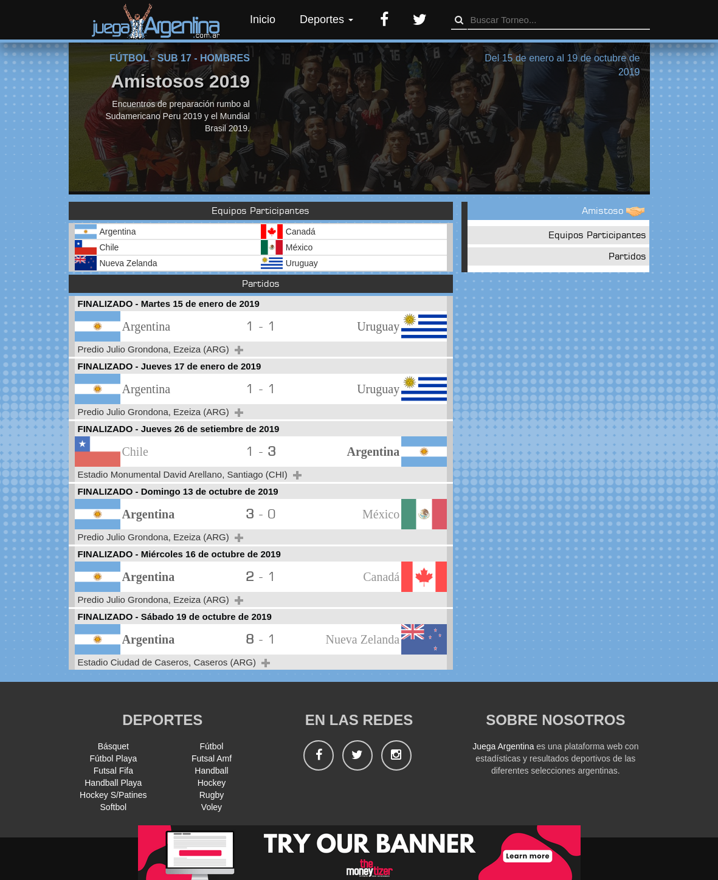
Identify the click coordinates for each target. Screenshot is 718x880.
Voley (211, 807)
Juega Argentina (503, 746)
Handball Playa (113, 783)
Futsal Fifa (113, 770)
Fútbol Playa (113, 758)
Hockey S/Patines (113, 795)
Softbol (113, 807)
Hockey (212, 783)
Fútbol (212, 746)
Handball (211, 770)
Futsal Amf (212, 758)
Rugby (211, 795)
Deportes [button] (326, 19)
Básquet (113, 746)
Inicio (262, 19)
